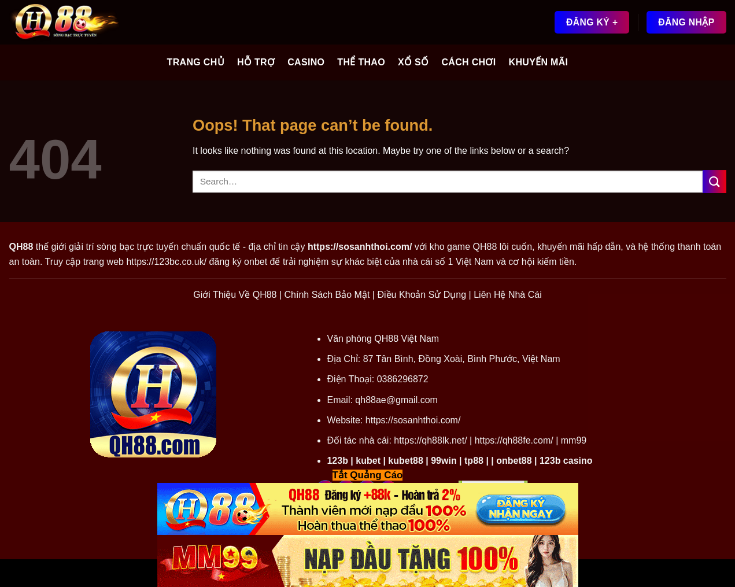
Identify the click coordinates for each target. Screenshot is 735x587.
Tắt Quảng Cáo (368, 475)
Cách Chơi (468, 62)
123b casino (566, 461)
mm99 (573, 440)
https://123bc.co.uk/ (166, 262)
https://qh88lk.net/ (430, 440)
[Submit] (714, 181)
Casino (305, 62)
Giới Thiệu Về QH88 (234, 295)
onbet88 (513, 461)
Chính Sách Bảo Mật (327, 295)
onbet (255, 262)
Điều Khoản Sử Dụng (421, 295)
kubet (368, 461)
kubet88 (405, 461)
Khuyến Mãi (538, 62)
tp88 (473, 461)
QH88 (485, 247)
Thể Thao (361, 62)
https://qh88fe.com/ (514, 440)
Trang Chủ (195, 62)
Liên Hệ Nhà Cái (508, 295)
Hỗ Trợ (256, 62)
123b (337, 461)
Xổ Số (413, 62)
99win (443, 461)
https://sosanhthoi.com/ (413, 420)
